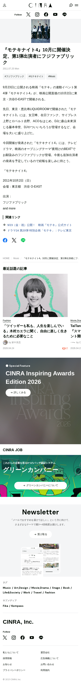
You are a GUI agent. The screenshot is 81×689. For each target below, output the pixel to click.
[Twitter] (28, 14)
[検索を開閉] (71, 5)
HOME (6, 258)
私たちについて (11, 652)
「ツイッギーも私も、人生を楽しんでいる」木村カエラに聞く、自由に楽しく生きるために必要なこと (35, 331)
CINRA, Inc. (18, 622)
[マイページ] (4, 5)
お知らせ (7, 664)
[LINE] (64, 14)
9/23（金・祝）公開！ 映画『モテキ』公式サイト (39, 225)
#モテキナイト (36, 76)
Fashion (50, 592)
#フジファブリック (14, 76)
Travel (37, 592)
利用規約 (45, 670)
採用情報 (7, 658)
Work (26, 592)
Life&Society (11, 592)
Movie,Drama (40, 587)
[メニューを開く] (76, 5)
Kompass (17, 606)
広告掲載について (50, 658)
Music (16, 258)
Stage (56, 587)
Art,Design (21, 587)
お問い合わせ (47, 664)
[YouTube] (55, 15)
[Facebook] (46, 14)
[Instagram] (37, 14)
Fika (5, 606)
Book (66, 587)
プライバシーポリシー (14, 670)
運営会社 (45, 652)
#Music (51, 76)
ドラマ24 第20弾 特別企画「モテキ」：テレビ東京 (39, 230)
